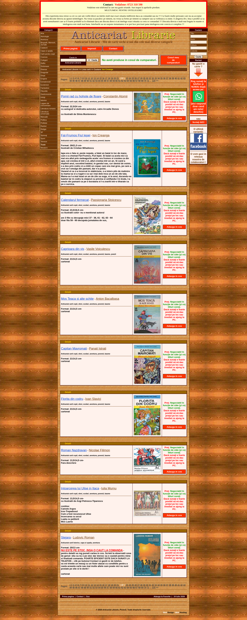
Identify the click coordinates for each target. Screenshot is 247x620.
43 (184, 78)
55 (102, 81)
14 (97, 78)
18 (109, 78)
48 (82, 81)
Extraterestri (46, 82)
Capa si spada (47, 51)
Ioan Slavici (93, 399)
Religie (43, 129)
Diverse (44, 69)
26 (135, 78)
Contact (113, 48)
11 (89, 78)
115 (153, 81)
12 (92, 78)
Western (44, 148)
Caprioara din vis (72, 249)
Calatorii (44, 48)
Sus (88, 596)
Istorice (44, 100)
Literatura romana (48, 109)
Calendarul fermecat (75, 200)
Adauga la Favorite (162, 596)
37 (167, 78)
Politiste (44, 123)
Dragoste (44, 72)
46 (76, 81)
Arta (42, 33)
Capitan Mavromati (74, 348)
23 (127, 78)
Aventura (44, 39)
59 (114, 81)
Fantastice (45, 88)
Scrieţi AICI (198, 122)
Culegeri (44, 60)
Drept (43, 76)
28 (141, 78)
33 (156, 78)
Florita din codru (72, 399)
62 (122, 81)
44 (70, 81)
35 (161, 78)
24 (130, 78)
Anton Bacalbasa (107, 298)
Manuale (44, 117)
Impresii (91, 48)
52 (93, 81)
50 (88, 81)
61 (119, 81)
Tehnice (44, 142)
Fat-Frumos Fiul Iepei (75, 135)
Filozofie (44, 91)
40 (176, 78)
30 (147, 78)
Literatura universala (45, 113)
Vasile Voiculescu (98, 249)
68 (139, 81)
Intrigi (43, 97)
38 (170, 78)
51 (91, 81)
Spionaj (44, 135)
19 (112, 78)
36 (164, 78)
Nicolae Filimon (99, 450)
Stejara (66, 537)
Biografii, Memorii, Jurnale (48, 44)
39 (173, 78)
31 (150, 78)
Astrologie (45, 36)
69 (142, 81)
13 (95, 78)
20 (115, 78)
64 (128, 81)
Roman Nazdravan (74, 450)
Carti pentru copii (48, 54)
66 (134, 81)
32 (153, 78)
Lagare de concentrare (46, 104)
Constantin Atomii (115, 96)
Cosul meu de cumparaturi (173, 60)
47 (79, 81)
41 (179, 78)
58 (111, 81)
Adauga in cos (174, 118)
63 (125, 81)
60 (116, 81)
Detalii (68, 89)
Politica (44, 120)
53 (96, 81)
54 (99, 81)
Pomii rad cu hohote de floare (81, 96)
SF (42, 132)
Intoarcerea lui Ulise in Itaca (80, 488)
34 (158, 78)
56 (105, 81)
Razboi (43, 126)
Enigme (44, 79)
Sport (43, 138)
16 (103, 78)
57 (108, 81)
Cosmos (44, 57)
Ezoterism (45, 85)
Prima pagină (70, 48)
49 (85, 81)
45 (73, 81)
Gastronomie (46, 94)
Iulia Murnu (108, 488)
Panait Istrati (97, 348)
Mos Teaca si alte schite (77, 298)
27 (138, 78)
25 (133, 78)
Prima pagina (68, 596)
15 (100, 78)
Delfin (43, 63)
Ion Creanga (107, 69)
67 (136, 81)
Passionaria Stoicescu (106, 200)
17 (106, 78)
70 (145, 81)
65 (131, 81)
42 (181, 78)
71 (148, 81)
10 (86, 78)
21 (117, 78)
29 (144, 78)
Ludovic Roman (83, 537)
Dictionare (45, 66)
